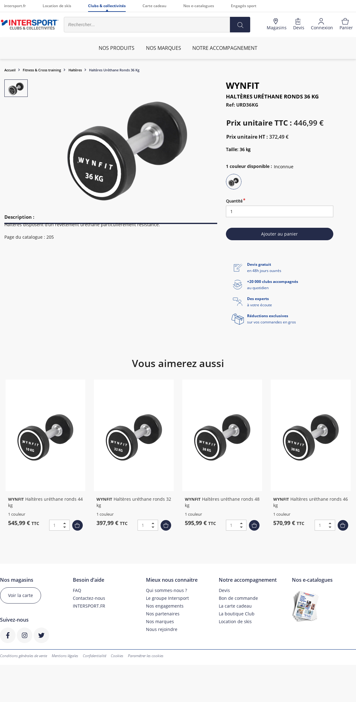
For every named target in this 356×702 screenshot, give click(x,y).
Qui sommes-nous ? (166, 590)
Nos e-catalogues (198, 5)
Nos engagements (165, 606)
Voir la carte (20, 595)
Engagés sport (243, 5)
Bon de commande (238, 598)
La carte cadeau (235, 606)
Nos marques (160, 621)
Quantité (234, 201)
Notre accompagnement (224, 48)
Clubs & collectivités (107, 5)
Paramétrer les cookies (145, 655)
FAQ (77, 590)
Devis (224, 590)
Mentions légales (65, 655)
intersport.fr (15, 5)
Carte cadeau (154, 5)
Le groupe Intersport (167, 598)
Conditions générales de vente (23, 655)
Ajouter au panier (279, 234)
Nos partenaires (163, 614)
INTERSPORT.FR (89, 606)
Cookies (117, 655)
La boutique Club (237, 614)
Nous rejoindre (161, 629)
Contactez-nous (89, 598)
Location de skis (57, 5)
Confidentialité (94, 655)
